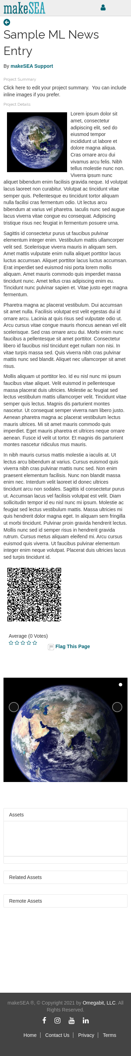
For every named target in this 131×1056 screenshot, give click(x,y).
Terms (109, 1035)
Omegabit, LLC (99, 1003)
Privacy (86, 1035)
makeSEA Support (31, 66)
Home (29, 1035)
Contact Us (57, 1035)
